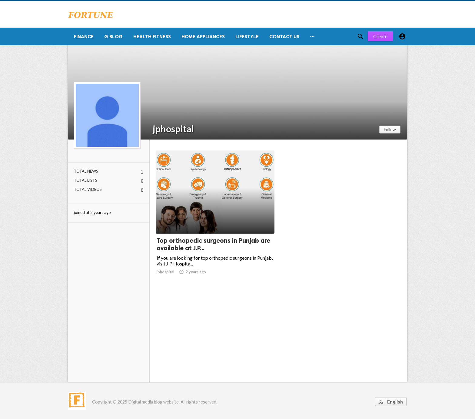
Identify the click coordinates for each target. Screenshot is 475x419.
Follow (390, 129)
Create (380, 36)
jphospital (173, 128)
